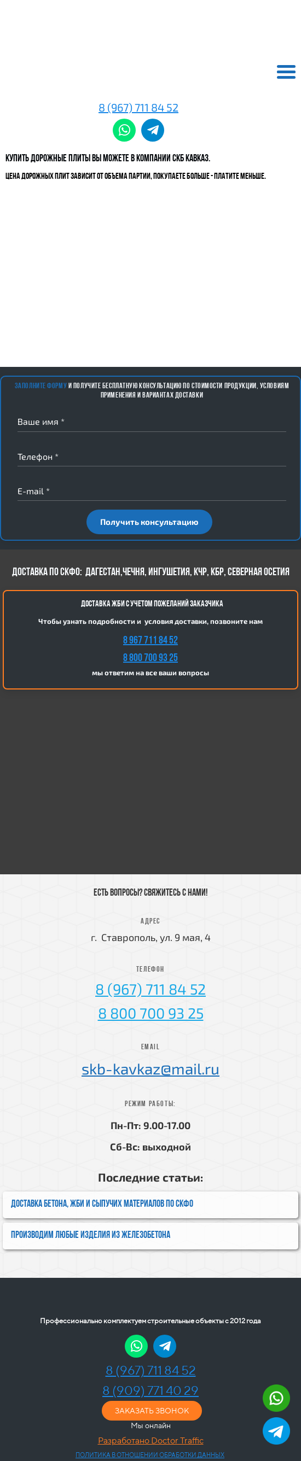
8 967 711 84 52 (150, 640)
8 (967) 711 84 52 (138, 107)
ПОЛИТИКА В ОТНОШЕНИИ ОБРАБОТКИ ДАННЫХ (150, 1454)
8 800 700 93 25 (150, 658)
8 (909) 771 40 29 (150, 1390)
